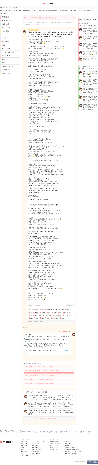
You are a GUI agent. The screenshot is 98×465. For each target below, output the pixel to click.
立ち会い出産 (68, 315)
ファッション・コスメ (9, 52)
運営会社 (66, 441)
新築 (48, 318)
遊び (69, 312)
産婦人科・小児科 (7, 66)
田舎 (37, 318)
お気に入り (71, 305)
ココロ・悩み (6, 55)
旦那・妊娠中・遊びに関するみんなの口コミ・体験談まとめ (41, 366)
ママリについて (54, 441)
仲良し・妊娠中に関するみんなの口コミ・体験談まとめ (39, 375)
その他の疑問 (6, 70)
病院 (42, 309)
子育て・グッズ (7, 27)
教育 (37, 309)
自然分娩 (49, 309)
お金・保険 (5, 31)
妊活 (3, 45)
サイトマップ (53, 449)
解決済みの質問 (7, 20)
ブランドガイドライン (56, 443)
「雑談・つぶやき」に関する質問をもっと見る (49, 418)
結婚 (31, 318)
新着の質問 (5, 17)
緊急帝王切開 (57, 315)
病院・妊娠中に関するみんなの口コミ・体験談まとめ (39, 379)
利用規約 (66, 445)
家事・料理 (5, 41)
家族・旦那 (5, 59)
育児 (49, 312)
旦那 (31, 309)
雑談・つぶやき (7, 73)
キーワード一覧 (54, 445)
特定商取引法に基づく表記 (71, 449)
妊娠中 (43, 312)
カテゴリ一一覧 (54, 447)
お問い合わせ (68, 443)
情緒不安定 (55, 318)
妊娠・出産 (5, 24)
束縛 (62, 318)
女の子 (62, 309)
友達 (36, 315)
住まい (4, 34)
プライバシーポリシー (70, 447)
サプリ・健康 (6, 48)
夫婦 (46, 315)
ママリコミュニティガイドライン (73, 451)
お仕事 (4, 38)
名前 (55, 312)
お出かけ (4, 63)
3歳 (60, 312)
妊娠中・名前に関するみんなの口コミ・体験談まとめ (39, 383)
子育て (68, 309)
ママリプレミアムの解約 (70, 453)
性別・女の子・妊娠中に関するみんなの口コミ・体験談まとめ (41, 370)
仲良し (36, 312)
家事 (56, 309)
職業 (42, 318)
